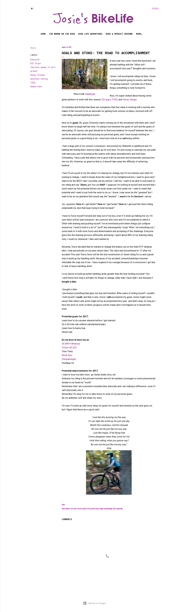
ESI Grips (35, 63)
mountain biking (39, 78)
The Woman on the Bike (62, 33)
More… (139, 33)
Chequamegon (69, 359)
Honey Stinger (37, 75)
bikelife (35, 59)
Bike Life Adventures (90, 33)
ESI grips (106, 99)
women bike (36, 86)
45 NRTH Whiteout (71, 343)
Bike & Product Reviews (119, 33)
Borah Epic (67, 355)
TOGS (32, 82)
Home (43, 33)
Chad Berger (90, 94)
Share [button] (33, 47)
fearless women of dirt (43, 67)
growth (33, 71)
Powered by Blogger (94, 603)
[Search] (155, 8)
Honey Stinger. (130, 99)
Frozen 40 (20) (69, 347)
